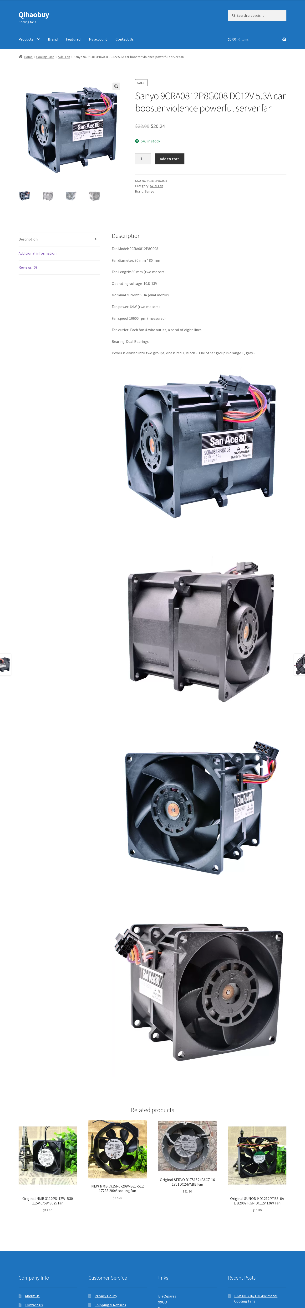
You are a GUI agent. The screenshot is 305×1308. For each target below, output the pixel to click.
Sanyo (149, 191)
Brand (53, 39)
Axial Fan (64, 57)
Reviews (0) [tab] (28, 267)
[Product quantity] (143, 158)
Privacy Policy (106, 1295)
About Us (32, 1295)
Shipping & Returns (110, 1305)
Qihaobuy (34, 14)
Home (28, 57)
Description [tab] (28, 239)
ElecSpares (167, 1296)
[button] (116, 86)
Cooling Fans (45, 57)
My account (98, 39)
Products (26, 39)
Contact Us (125, 39)
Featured (73, 39)
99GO (162, 1302)
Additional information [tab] (37, 253)
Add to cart (169, 158)
